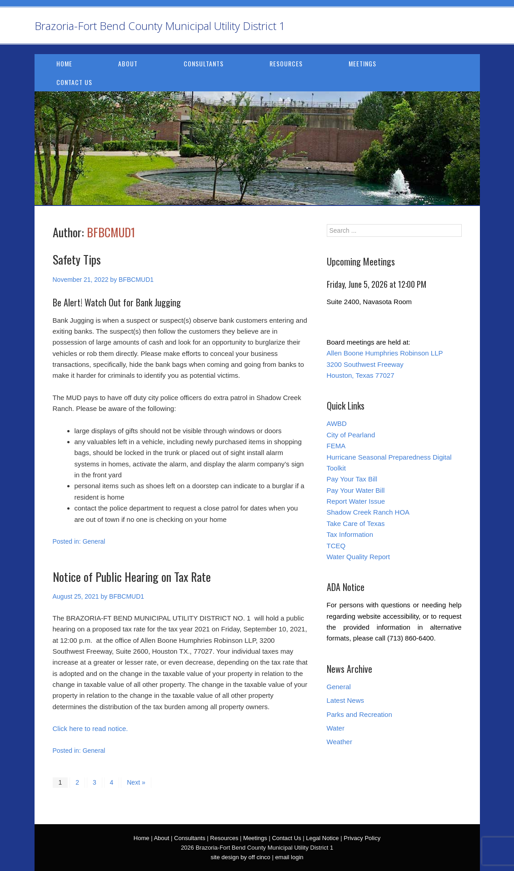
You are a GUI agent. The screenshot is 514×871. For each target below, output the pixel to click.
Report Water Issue (356, 501)
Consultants (204, 63)
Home (64, 63)
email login (289, 857)
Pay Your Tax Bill (352, 479)
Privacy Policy (362, 838)
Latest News (345, 700)
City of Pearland (351, 435)
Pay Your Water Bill (356, 490)
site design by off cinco (240, 857)
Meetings (362, 63)
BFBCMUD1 (111, 232)
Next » (136, 782)
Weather (339, 742)
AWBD (337, 423)
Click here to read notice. (90, 728)
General (94, 541)
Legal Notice (322, 838)
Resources (286, 63)
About (128, 63)
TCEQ (336, 546)
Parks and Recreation (359, 714)
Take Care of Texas (356, 523)
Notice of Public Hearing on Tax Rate (132, 577)
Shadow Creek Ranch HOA (368, 512)
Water (335, 728)
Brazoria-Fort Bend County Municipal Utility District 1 (160, 25)
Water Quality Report (358, 557)
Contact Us (74, 82)
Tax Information (350, 534)
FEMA (336, 446)
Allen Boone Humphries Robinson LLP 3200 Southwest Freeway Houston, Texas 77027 (385, 364)
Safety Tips (77, 259)
